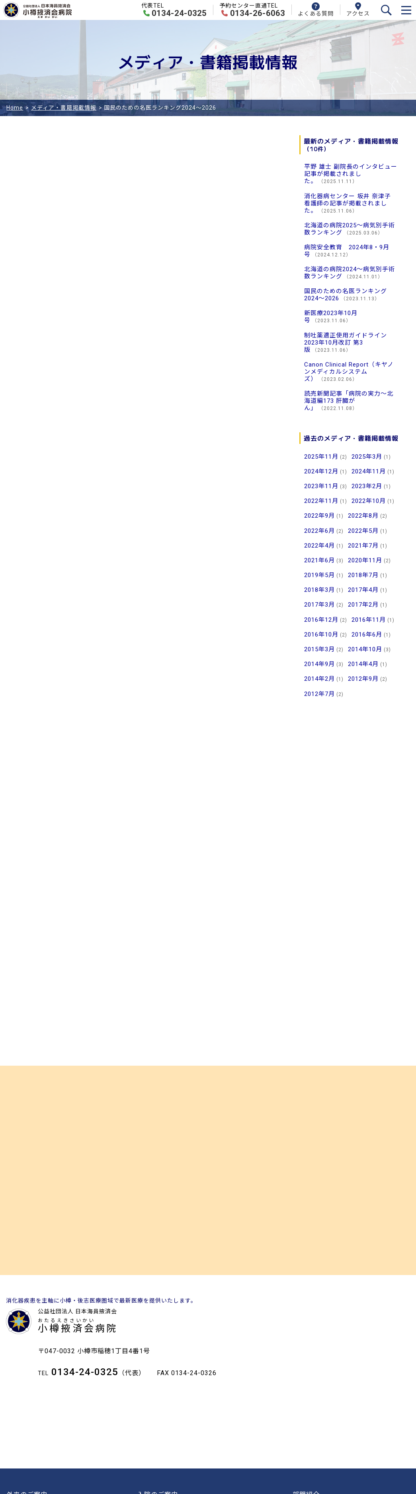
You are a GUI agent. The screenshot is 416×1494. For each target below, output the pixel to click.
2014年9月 (319, 664)
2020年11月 (365, 560)
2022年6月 (319, 530)
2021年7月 (363, 545)
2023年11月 (321, 486)
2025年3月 (367, 456)
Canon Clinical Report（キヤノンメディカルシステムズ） (349, 371)
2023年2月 (367, 486)
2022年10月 (369, 501)
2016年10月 (321, 634)
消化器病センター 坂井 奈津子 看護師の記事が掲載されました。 (347, 203)
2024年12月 (321, 471)
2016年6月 (367, 634)
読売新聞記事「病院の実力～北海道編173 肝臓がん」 (348, 401)
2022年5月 (363, 530)
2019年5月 (319, 575)
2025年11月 (321, 456)
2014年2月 (319, 678)
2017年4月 (363, 589)
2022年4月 (319, 545)
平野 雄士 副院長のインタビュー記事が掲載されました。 (350, 174)
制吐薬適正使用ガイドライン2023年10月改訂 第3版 (345, 342)
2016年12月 (321, 619)
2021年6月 (319, 560)
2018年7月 (363, 575)
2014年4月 (363, 664)
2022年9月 (319, 515)
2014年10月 (365, 649)
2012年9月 (363, 678)
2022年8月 (363, 515)
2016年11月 (369, 619)
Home (14, 107)
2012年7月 (319, 694)
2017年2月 (363, 604)
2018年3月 (319, 589)
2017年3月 (319, 604)
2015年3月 (319, 649)
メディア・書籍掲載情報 (63, 107)
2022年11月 (321, 501)
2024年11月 (369, 471)
